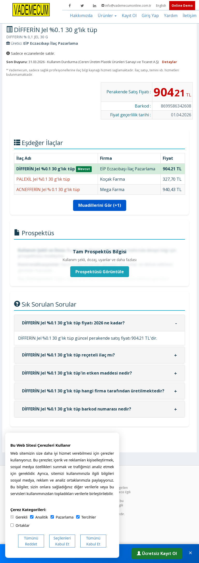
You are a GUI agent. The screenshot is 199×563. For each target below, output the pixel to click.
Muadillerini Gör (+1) (99, 205)
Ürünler (107, 15)
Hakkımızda (81, 15)
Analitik (39, 517)
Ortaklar (20, 525)
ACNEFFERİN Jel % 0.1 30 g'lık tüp (48, 189)
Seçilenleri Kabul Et (62, 541)
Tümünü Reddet (31, 541)
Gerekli (18, 517)
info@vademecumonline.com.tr (126, 5)
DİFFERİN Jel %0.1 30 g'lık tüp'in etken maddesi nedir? (77, 373)
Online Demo (182, 5)
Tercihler (86, 517)
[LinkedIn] (94, 5)
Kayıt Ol (129, 15)
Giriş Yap (150, 15)
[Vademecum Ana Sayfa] (31, 9)
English (161, 5)
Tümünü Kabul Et (93, 541)
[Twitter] (82, 5)
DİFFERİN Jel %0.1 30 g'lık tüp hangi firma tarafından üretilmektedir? (93, 391)
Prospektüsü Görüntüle (99, 272)
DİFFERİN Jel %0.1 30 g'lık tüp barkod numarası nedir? (76, 409)
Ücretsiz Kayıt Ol (157, 553)
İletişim (189, 15)
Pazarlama (62, 517)
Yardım (170, 15)
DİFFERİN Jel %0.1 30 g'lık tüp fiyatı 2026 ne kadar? (73, 323)
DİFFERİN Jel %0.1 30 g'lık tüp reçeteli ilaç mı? (68, 355)
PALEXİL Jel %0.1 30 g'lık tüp (43, 179)
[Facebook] (69, 5)
